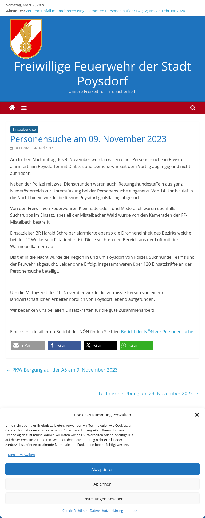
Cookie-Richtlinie (74, 510)
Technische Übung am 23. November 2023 (148, 393)
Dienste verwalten (21, 455)
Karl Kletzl (46, 148)
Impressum (134, 510)
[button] (197, 414)
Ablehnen (103, 484)
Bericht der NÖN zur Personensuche (157, 332)
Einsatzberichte (24, 129)
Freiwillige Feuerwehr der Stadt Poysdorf (102, 73)
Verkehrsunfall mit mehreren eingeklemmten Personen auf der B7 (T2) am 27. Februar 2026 (105, 10)
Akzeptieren (102, 469)
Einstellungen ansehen (102, 498)
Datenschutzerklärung (106, 510)
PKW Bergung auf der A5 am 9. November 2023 (62, 370)
